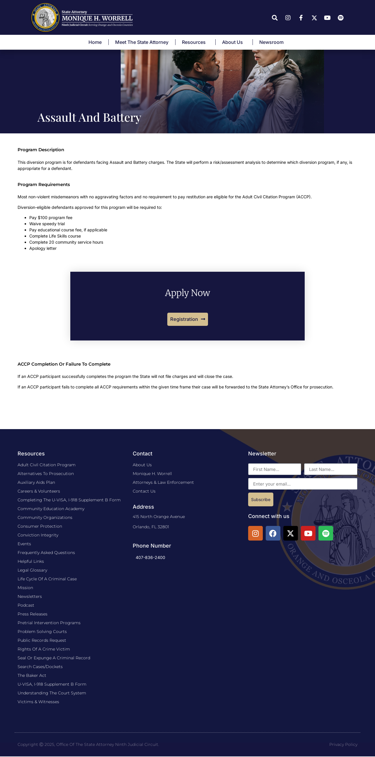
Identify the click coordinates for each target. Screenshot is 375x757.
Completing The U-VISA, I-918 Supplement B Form (69, 500)
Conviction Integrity (38, 535)
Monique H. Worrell (152, 474)
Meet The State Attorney (141, 42)
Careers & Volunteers (39, 491)
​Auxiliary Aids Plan (36, 483)
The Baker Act (32, 676)
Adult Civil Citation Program (47, 465)
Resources (195, 42)
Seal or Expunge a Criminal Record (54, 658)
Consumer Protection (40, 526)
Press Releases (32, 614)
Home (95, 42)
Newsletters (30, 597)
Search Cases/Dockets (40, 667)
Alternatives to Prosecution (46, 474)
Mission (25, 588)
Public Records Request (42, 641)
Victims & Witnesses (38, 702)
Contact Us (144, 491)
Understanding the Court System (52, 693)
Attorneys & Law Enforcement (163, 483)
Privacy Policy (343, 745)
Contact (142, 454)
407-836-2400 (150, 557)
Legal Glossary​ (32, 570)
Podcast (26, 605)
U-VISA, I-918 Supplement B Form (52, 684)
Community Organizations (45, 518)
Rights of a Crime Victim (44, 649)
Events (24, 544)
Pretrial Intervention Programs (49, 623)
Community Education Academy (51, 509)
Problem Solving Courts (42, 632)
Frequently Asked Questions (46, 553)
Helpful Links (31, 562)
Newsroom (273, 42)
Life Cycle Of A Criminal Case (47, 579)
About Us (234, 42)
